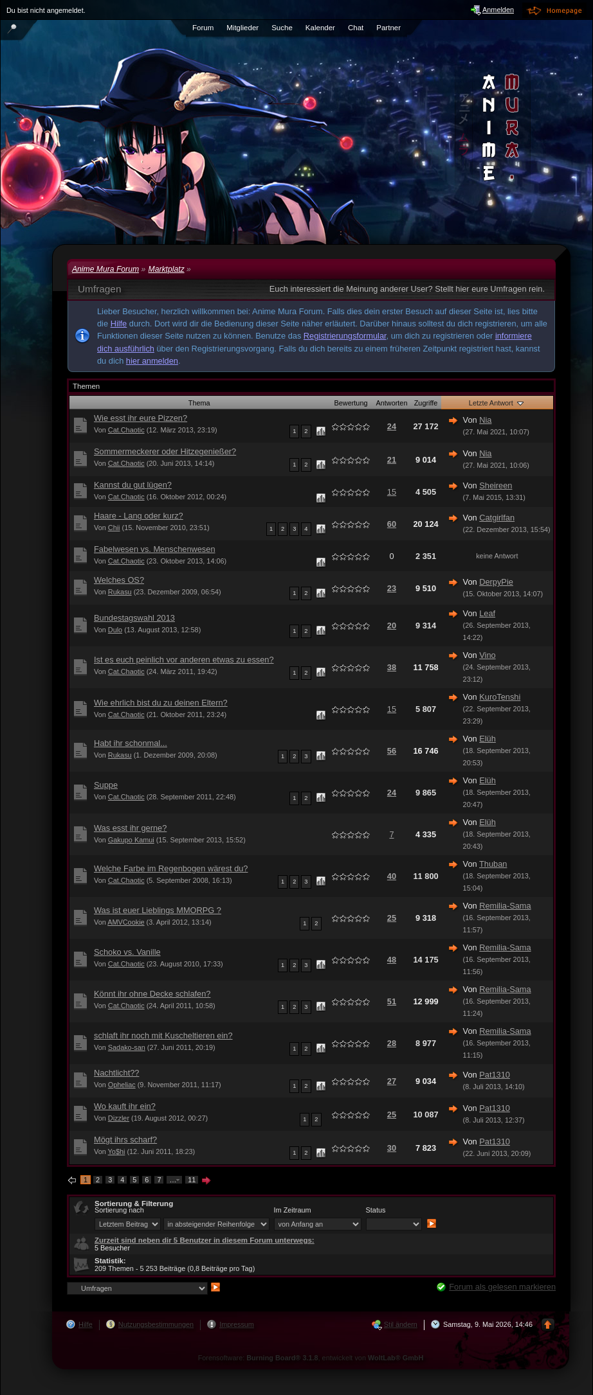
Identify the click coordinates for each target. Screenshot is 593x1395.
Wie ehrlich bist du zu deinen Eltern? (161, 702)
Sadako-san (126, 1047)
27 (391, 1081)
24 (391, 426)
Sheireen (495, 485)
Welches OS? (119, 580)
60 (391, 524)
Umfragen (99, 288)
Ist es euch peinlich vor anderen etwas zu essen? (184, 659)
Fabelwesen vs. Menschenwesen (154, 549)
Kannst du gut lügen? (133, 485)
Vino (487, 655)
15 (391, 492)
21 (391, 460)
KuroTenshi (499, 697)
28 (391, 1043)
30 (391, 1148)
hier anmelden (152, 361)
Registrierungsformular (345, 336)
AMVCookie (125, 922)
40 (391, 876)
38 (391, 667)
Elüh (487, 738)
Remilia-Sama (505, 906)
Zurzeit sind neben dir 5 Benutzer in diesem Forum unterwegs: (205, 1240)
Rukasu (120, 592)
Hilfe (119, 323)
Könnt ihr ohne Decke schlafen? (152, 994)
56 (391, 751)
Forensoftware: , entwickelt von (311, 1358)
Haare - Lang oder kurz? (138, 515)
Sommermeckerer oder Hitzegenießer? (165, 451)
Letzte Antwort (497, 403)
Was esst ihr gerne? (130, 828)
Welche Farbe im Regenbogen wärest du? (171, 868)
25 (391, 918)
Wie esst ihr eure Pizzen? (140, 418)
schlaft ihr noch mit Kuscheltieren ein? (163, 1035)
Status (376, 1210)
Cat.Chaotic (126, 430)
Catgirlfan (497, 517)
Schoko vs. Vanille (127, 952)
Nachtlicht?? (116, 1073)
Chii (114, 527)
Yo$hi (116, 1151)
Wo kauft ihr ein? (125, 1106)
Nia (485, 420)
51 (391, 1001)
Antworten (392, 403)
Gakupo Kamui (131, 840)
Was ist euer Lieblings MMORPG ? (157, 910)
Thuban (493, 864)
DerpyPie (496, 582)
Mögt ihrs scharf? (125, 1139)
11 (192, 1180)
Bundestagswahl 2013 (134, 618)
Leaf (487, 613)
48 (391, 959)
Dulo (115, 630)
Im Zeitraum (292, 1210)
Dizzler (118, 1118)
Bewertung (351, 403)
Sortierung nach (119, 1210)
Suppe (106, 785)
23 (391, 588)
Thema (199, 403)
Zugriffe (426, 403)
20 (391, 625)
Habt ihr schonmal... (130, 743)
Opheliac (122, 1084)
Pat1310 (494, 1075)
